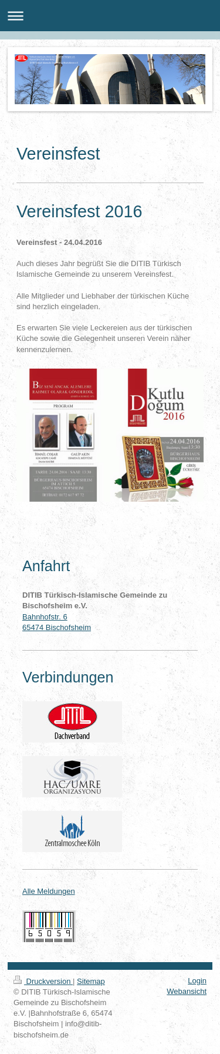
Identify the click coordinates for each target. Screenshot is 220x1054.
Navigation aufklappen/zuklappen (110, 15)
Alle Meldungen (48, 891)
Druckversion (43, 981)
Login (197, 980)
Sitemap (91, 981)
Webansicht (187, 991)
